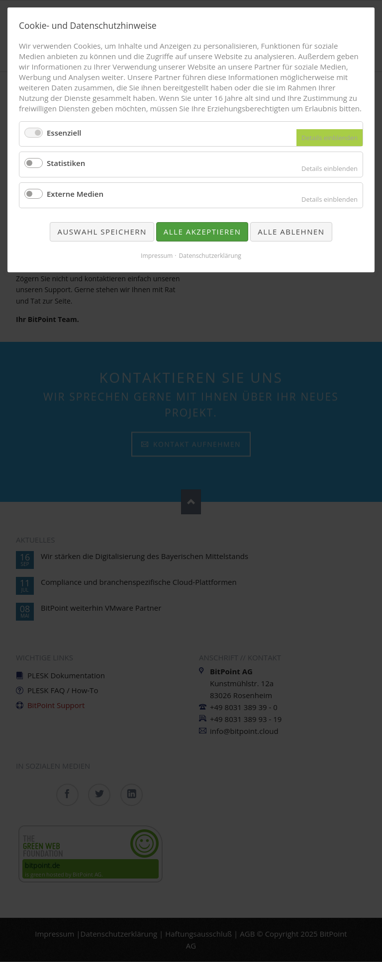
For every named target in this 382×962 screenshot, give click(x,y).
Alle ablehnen (291, 232)
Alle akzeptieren (202, 232)
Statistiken (66, 163)
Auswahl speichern (101, 232)
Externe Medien (75, 194)
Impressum (157, 255)
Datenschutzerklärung (210, 255)
